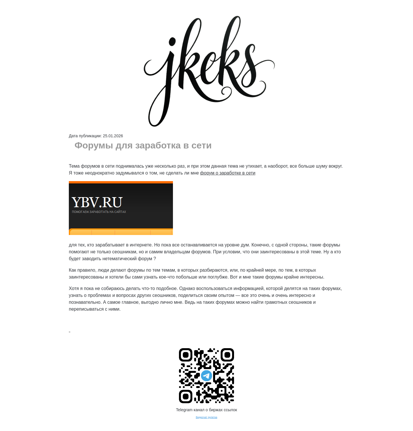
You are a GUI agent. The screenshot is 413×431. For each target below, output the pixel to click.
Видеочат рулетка (206, 417)
